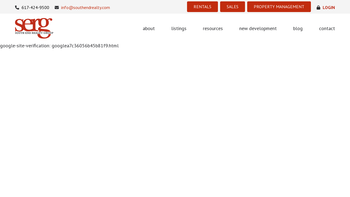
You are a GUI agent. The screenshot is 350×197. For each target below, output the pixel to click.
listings (178, 28)
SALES (232, 6)
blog (298, 28)
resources (213, 28)
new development (258, 28)
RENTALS (202, 6)
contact (327, 28)
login (326, 7)
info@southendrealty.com (82, 7)
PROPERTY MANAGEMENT (279, 6)
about (149, 28)
